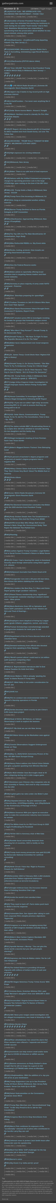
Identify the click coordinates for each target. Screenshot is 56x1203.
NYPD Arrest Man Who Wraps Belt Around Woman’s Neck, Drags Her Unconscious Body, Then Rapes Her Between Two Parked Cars (25, 525)
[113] (7, 49)
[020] (7, 958)
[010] (7, 1075)
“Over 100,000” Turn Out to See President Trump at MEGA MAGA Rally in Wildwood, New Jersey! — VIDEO (27, 70)
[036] (7, 794)
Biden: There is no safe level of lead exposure (29, 171)
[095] (7, 219)
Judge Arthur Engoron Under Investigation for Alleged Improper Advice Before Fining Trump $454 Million (26, 384)
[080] (7, 363)
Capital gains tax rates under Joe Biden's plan (29, 794)
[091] (7, 265)
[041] (7, 745)
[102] (7, 162)
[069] (7, 469)
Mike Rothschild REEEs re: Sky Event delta (28, 243)
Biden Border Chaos (18, 1024)
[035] (7, 801)
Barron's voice (16, 1159)
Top (3, 1178)
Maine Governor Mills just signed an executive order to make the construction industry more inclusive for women (27, 815)
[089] (7, 284)
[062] (7, 551)
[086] (7, 309)
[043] (7, 728)
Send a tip (5, 1199)
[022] (7, 937)
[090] (7, 272)
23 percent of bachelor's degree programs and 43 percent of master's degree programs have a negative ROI (26, 459)
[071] (7, 447)
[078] (7, 376)
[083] (7, 337)
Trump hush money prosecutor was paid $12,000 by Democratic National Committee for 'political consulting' (27, 854)
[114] (7, 40)
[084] (7, 330)
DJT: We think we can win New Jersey (25, 728)
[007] (7, 1105)
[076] (7, 396)
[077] (7, 382)
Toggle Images (46, 9)
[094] (7, 234)
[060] (7, 572)
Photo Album (15, 477)
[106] (7, 114)
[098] (7, 196)
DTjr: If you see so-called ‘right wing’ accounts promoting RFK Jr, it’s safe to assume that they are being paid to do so (26, 405)
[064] (7, 523)
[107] (7, 110)
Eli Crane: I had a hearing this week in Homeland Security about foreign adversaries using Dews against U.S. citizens (27, 562)
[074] (7, 414)
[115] (7, 21)
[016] (7, 1001)
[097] (7, 200)
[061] (7, 560)
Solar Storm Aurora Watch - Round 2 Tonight (28, 110)
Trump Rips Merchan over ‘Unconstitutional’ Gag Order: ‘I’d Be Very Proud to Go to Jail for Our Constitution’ (27, 1107)
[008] (7, 1093)
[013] (7, 1040)
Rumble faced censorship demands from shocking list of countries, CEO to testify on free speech (24, 843)
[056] (7, 606)
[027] (7, 888)
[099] (7, 190)
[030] (7, 852)
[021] (7, 946)
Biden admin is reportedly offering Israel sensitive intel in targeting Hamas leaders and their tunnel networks (25, 274)
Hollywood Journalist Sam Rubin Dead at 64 (28, 572)
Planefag (13, 535)
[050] (7, 667)
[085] (7, 318)
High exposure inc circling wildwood (25, 153)
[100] (7, 178)
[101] (7, 171)
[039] (7, 763)
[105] (7, 129)
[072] (7, 438)
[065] (7, 517)
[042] (7, 735)
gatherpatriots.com (12, 3)
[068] (7, 477)
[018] (7, 982)
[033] (7, 824)
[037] (7, 782)
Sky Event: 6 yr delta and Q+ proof (24, 1163)
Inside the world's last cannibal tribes (25, 897)
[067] (7, 493)
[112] (7, 61)
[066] (7, 505)
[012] (7, 1052)
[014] (7, 1024)
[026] (7, 897)
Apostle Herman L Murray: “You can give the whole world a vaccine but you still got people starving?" (25, 948)
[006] (7, 1117)
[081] (7, 355)
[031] (7, 841)
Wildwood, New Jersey (19, 162)
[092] (7, 250)
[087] (7, 302)
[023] (7, 925)
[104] (7, 141)
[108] (7, 101)
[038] (7, 773)
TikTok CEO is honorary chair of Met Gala (27, 834)
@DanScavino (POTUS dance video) (25, 61)
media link (9, 17)
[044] (7, 719)
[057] (7, 594)
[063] (7, 535)
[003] (7, 1150)
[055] (7, 621)
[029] (7, 867)
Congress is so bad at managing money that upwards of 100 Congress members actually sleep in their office (25, 927)
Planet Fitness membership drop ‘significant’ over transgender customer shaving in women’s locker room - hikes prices (26, 596)
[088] (7, 295)
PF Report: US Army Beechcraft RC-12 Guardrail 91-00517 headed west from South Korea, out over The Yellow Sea (27, 131)
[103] (7, 153)
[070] (7, 457)
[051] (7, 657)
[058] (7, 588)
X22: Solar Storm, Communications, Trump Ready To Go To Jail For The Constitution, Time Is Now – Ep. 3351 (26, 416)
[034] (7, 813)
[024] (7, 913)
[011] (7, 1063)
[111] (7, 68)
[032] (7, 834)
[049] (7, 676)
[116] (7, 11)
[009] (7, 1081)
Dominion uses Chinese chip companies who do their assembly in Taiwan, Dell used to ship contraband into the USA (27, 784)
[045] (7, 710)
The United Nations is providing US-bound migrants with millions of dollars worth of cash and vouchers (25, 970)
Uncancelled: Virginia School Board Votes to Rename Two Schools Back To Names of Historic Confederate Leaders (25, 1003)
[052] (7, 646)
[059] (7, 579)
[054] (7, 627)
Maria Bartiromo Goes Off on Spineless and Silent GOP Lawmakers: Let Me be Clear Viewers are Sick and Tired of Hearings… (25, 608)
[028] (7, 876)
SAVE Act (14, 692)
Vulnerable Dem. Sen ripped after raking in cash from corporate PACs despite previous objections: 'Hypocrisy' (26, 915)
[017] (7, 991)
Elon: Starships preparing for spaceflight (27, 295)
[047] (7, 692)
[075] (7, 403)
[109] (7, 92)
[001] (7, 1163)
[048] (7, 682)
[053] (7, 636)
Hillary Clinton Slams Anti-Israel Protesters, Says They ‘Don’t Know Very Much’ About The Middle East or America (27, 471)
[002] (7, 1159)
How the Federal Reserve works (23, 265)
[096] (7, 209)
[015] (7, 1015)
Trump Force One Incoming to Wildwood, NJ (28, 196)
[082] (7, 343)
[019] (7, 968)
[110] (7, 86)
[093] (7, 243)
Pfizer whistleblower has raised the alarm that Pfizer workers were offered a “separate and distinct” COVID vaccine (26, 1042)
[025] (7, 904)
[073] (7, 426)
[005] (7, 1126)
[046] (7, 698)
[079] (7, 370)
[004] (7, 1141)
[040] (7, 754)
